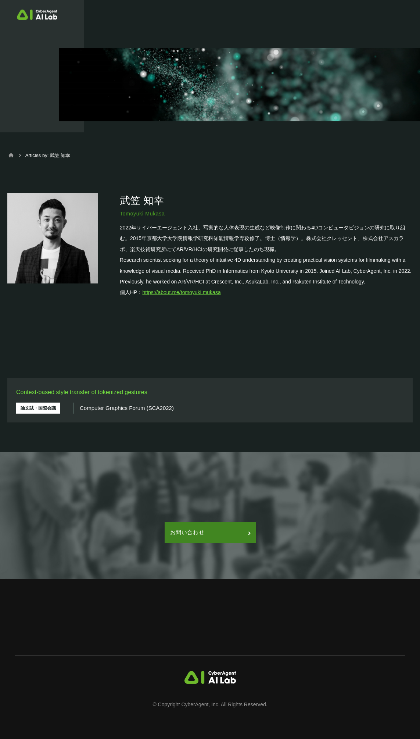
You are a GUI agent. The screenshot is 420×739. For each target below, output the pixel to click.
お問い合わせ (210, 532)
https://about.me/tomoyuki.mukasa (181, 292)
